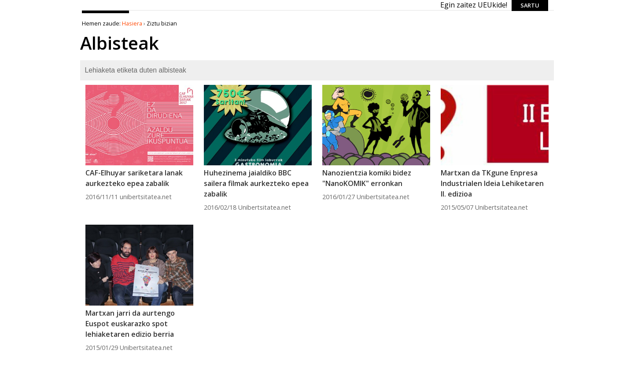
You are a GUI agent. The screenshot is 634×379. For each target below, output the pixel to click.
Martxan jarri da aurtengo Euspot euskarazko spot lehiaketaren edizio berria (130, 323)
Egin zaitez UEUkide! (473, 5)
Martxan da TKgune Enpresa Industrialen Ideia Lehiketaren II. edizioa (492, 183)
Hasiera (132, 23)
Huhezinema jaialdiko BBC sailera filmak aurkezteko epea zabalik (256, 183)
